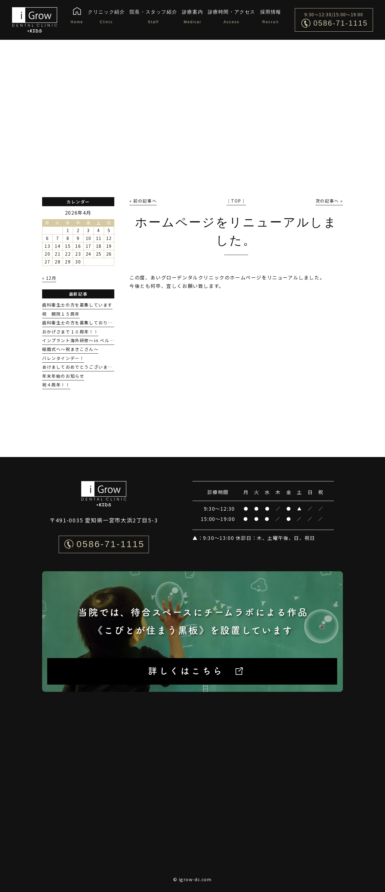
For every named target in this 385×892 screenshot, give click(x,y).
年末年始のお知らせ (63, 376)
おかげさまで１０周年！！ (70, 332)
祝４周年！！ (56, 385)
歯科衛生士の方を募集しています (77, 305)
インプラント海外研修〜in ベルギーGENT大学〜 (94, 340)
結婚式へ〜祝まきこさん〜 (70, 349)
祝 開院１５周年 (61, 314)
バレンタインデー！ (63, 358)
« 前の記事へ (143, 201)
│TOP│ (236, 201)
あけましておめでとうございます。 (79, 367)
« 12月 (49, 278)
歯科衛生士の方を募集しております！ (82, 323)
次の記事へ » (329, 201)
